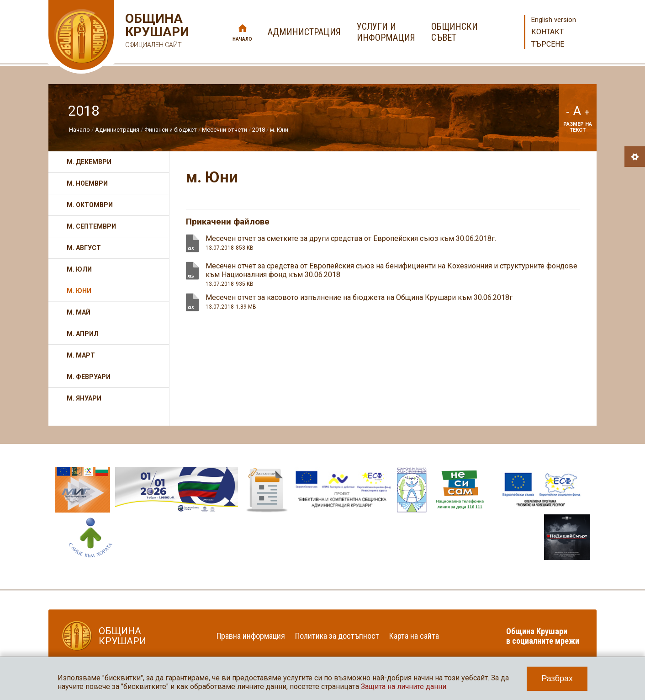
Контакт (547, 31)
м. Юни (279, 129)
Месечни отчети (224, 129)
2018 (258, 129)
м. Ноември (87, 183)
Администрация (117, 129)
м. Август (84, 247)
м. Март (81, 355)
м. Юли (79, 269)
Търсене (547, 44)
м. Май (78, 312)
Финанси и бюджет (170, 129)
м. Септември (91, 226)
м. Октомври (90, 204)
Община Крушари (156, 32)
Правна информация (251, 636)
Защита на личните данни (403, 686)
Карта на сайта (414, 636)
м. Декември (89, 162)
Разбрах (557, 678)
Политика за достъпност (337, 636)
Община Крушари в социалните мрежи (542, 636)
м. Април (83, 333)
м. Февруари (89, 376)
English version (553, 20)
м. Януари (84, 398)
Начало (242, 39)
